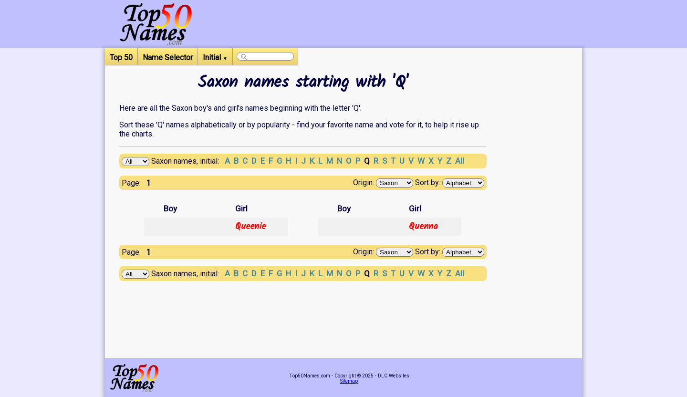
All (459, 161)
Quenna (423, 226)
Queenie (250, 226)
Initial (215, 57)
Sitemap (349, 381)
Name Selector (168, 57)
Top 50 (121, 57)
